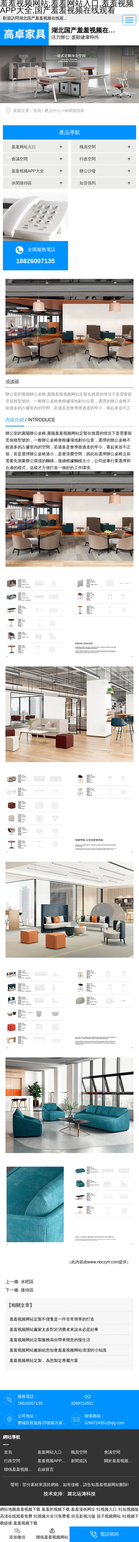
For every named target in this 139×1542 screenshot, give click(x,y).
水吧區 (27, 1281)
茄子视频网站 (109, 1516)
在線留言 (45, 1469)
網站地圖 (8, 1509)
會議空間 (20, 159)
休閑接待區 (22, 183)
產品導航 (69, 132)
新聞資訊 (79, 1460)
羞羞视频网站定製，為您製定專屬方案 (44, 1360)
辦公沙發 (88, 171)
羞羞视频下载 (28, 1509)
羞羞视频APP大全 (28, 171)
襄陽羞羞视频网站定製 (67, 433)
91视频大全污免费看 (51, 1516)
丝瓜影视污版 (83, 1516)
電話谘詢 (104, 1534)
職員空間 (88, 146)
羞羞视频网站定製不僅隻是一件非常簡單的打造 (52, 1319)
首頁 (37, 110)
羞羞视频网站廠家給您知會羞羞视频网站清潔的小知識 (58, 1350)
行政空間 (88, 159)
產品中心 (53, 110)
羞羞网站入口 (24, 146)
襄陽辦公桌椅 (34, 433)
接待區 (27, 1289)
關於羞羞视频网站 (120, 1460)
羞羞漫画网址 (83, 1509)
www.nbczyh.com (103, 1262)
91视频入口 (106, 1509)
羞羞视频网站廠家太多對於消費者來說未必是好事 (54, 1329)
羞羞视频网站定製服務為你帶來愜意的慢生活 (50, 1339)
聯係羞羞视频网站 (20, 1469)
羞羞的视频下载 (56, 1509)
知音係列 (88, 183)
